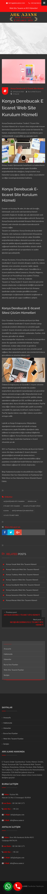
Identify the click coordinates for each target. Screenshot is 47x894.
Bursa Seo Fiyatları (11, 664)
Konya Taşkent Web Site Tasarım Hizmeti (22, 580)
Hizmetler (7, 659)
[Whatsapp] (8, 886)
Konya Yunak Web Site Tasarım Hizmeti (21, 564)
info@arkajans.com (15, 3)
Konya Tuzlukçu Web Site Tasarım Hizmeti (22, 574)
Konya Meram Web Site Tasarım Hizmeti (21, 600)
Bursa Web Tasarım (34, 92)
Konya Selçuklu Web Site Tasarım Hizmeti (22, 590)
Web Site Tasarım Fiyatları (14, 670)
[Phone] (17, 886)
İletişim (6, 675)
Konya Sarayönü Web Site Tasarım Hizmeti (22, 595)
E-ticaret (16, 94)
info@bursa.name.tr (17, 820)
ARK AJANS (23, 886)
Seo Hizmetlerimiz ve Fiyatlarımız (26, 475)
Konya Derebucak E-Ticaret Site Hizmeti (27, 89)
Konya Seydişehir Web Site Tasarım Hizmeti (23, 585)
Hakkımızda (8, 654)
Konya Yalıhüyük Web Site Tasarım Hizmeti (22, 569)
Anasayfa (7, 649)
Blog (3, 472)
